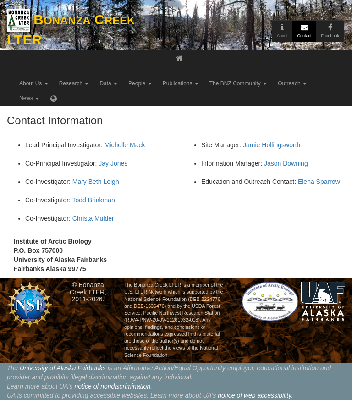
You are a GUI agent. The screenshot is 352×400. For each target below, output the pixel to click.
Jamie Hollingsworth (271, 145)
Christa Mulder (93, 218)
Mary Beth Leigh (95, 181)
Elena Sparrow (319, 181)
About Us (33, 83)
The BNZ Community (238, 83)
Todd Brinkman (93, 200)
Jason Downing (286, 163)
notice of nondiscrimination (112, 386)
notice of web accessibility (254, 395)
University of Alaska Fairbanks (63, 368)
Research (74, 83)
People (140, 83)
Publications (180, 83)
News (29, 98)
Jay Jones (113, 163)
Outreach (292, 83)
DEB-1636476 (149, 306)
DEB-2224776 (205, 299)
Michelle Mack (124, 145)
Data (108, 83)
